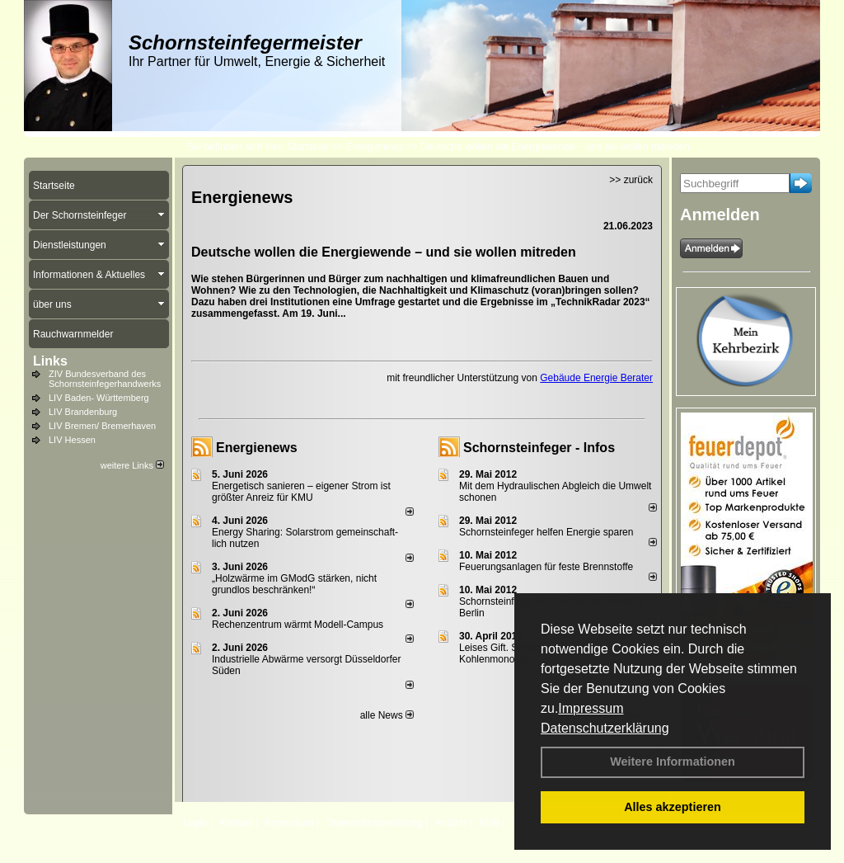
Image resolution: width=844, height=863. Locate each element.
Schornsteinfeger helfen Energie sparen (546, 532)
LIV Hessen (72, 440)
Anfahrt (450, 822)
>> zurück (631, 180)
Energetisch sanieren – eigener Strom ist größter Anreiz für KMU (301, 491)
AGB (489, 822)
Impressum (590, 708)
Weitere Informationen (672, 761)
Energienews (257, 448)
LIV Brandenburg (83, 412)
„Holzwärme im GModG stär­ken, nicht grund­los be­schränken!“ (294, 584)
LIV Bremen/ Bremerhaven (102, 426)
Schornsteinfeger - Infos (539, 448)
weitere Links (132, 465)
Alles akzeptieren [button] (672, 806)
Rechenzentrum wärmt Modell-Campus (297, 624)
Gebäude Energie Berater (596, 378)
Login (195, 822)
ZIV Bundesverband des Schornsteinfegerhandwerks (105, 379)
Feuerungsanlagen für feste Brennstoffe (546, 567)
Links (50, 361)
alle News (387, 715)
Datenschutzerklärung (605, 728)
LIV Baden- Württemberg (99, 398)
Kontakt (236, 822)
